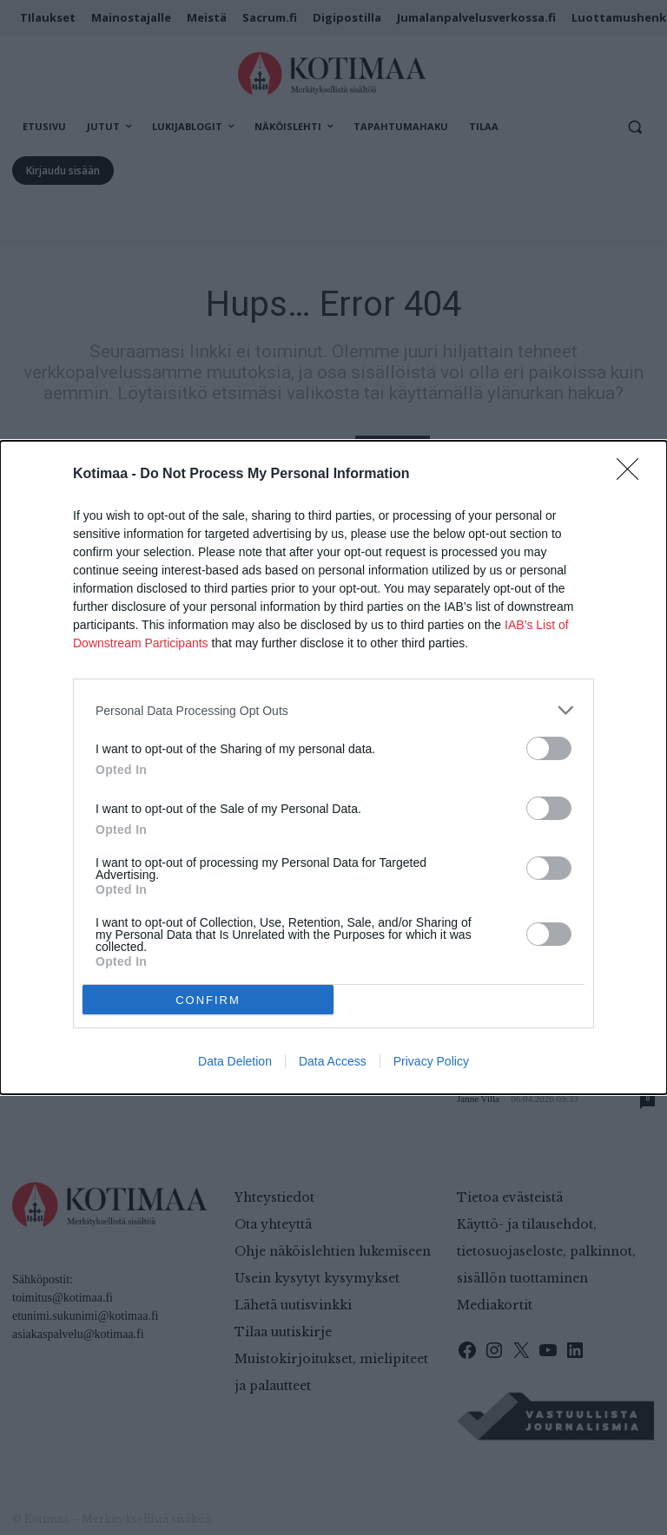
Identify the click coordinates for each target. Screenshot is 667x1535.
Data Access (333, 1061)
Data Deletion (235, 1061)
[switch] (548, 748)
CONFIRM (208, 1000)
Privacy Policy (431, 1061)
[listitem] (333, 710)
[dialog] (333, 767)
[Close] (633, 474)
